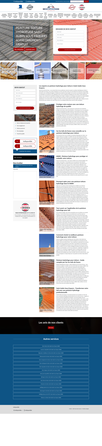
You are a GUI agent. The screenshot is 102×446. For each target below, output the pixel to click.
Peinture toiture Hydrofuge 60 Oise (26, 15)
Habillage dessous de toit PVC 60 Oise (20, 16)
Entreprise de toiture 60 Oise (50, 15)
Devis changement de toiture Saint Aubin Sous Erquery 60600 (51, 359)
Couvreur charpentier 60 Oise (4, 15)
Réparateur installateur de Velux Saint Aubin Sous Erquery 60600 (51, 353)
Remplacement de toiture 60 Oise (97, 15)
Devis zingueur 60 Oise (91, 15)
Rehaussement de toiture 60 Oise (67, 15)
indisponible (18, 1)
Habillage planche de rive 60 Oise (10, 15)
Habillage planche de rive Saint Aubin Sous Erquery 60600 (51, 387)
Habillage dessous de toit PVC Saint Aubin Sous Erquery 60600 (51, 394)
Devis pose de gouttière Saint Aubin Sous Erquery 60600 (51, 373)
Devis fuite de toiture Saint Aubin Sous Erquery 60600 (51, 380)
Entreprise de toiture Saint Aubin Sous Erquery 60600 (51, 384)
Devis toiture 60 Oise (55, 15)
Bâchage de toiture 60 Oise (41, 15)
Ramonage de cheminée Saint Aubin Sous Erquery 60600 (51, 390)
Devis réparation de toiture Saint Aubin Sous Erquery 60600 (51, 366)
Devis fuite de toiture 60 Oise (45, 16)
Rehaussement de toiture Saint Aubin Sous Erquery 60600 (51, 356)
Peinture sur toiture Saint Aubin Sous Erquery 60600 (51, 397)
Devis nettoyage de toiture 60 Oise (80, 15)
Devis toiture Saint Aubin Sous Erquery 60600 (51, 346)
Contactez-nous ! (30, 49)
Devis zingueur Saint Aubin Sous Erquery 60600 (51, 370)
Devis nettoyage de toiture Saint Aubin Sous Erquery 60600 (51, 363)
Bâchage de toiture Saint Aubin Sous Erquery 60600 (51, 377)
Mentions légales (85, 408)
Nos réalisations (19, 49)
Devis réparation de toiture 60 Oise (85, 15)
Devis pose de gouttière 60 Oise (36, 15)
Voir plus (51, 327)
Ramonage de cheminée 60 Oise (15, 15)
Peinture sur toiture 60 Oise (31, 15)
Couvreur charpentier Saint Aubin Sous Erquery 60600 (51, 349)
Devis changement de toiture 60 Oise (74, 15)
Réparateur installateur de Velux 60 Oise (60, 15)
